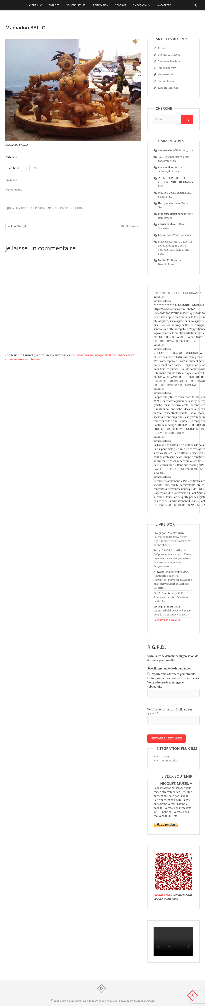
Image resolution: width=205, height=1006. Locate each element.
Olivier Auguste (183, 150)
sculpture (36, 208)
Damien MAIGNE (144, 1000)
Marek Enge (130, 226)
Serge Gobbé (165, 74)
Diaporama (140, 5)
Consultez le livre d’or (167, 619)
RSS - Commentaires (166, 760)
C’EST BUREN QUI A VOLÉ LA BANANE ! (177, 293)
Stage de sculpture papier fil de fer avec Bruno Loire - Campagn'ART (175, 245)
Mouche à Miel (162, 894)
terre (78, 208)
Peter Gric (170, 160)
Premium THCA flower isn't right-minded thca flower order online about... (173, 540)
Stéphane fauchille (169, 61)
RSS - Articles (162, 756)
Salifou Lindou (166, 81)
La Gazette (164, 5)
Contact (120, 5)
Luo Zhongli (17, 226)
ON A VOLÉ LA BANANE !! (169, 433)
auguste (163, 150)
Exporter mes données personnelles (174, 674)
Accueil (33, 5)
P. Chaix (163, 48)
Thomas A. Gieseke (169, 54)
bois (55, 208)
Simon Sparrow (167, 67)
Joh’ (160, 186)
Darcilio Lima (166, 264)
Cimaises (53, 5)
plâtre (65, 208)
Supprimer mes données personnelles (175, 678)
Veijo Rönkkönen (183, 235)
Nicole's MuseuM (70, 1000)
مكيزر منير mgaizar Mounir (173, 156)
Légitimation (100, 5)
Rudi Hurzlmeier (168, 87)
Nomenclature (75, 5)
